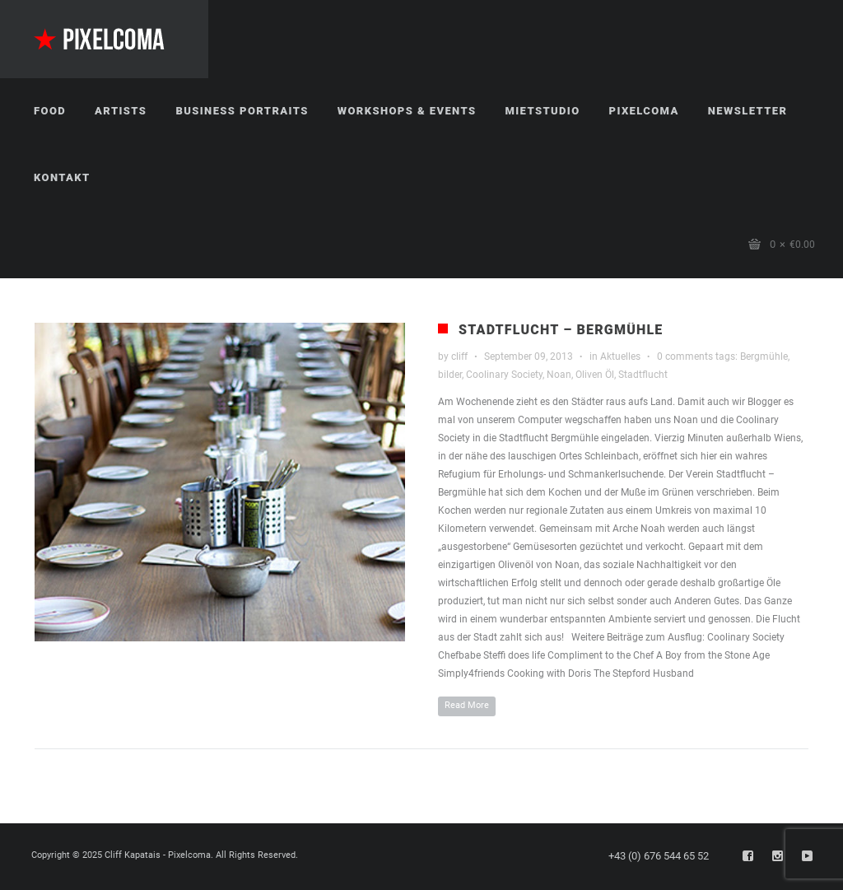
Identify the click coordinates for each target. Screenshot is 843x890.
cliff (459, 356)
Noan (559, 374)
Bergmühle (764, 356)
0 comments (685, 356)
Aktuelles (620, 356)
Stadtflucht (643, 374)
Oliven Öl (594, 374)
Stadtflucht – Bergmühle (561, 330)
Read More (467, 705)
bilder (450, 374)
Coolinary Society (504, 374)
